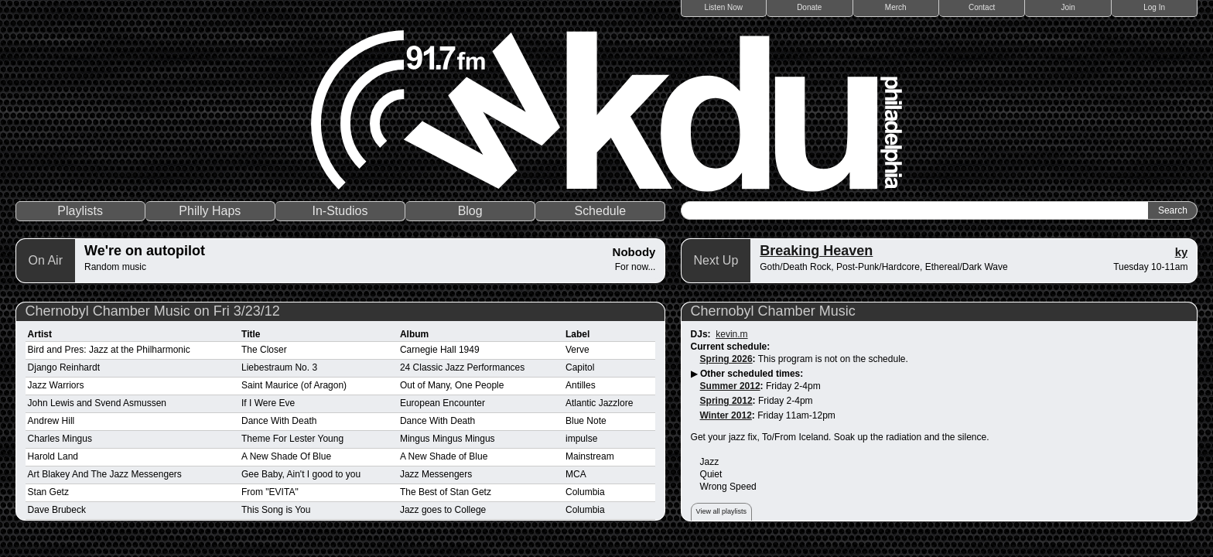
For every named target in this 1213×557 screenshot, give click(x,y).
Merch (896, 7)
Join (1068, 7)
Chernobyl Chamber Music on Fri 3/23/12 (153, 311)
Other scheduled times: (751, 373)
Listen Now (724, 7)
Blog (470, 210)
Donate (809, 7)
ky (1181, 251)
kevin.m (731, 334)
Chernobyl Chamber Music (773, 311)
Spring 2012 (726, 400)
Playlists (80, 210)
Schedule (600, 210)
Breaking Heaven (816, 250)
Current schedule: (731, 346)
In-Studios (339, 210)
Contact (982, 7)
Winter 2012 (726, 415)
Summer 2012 (730, 386)
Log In (1154, 7)
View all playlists (721, 511)
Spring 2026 (726, 359)
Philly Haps (210, 210)
